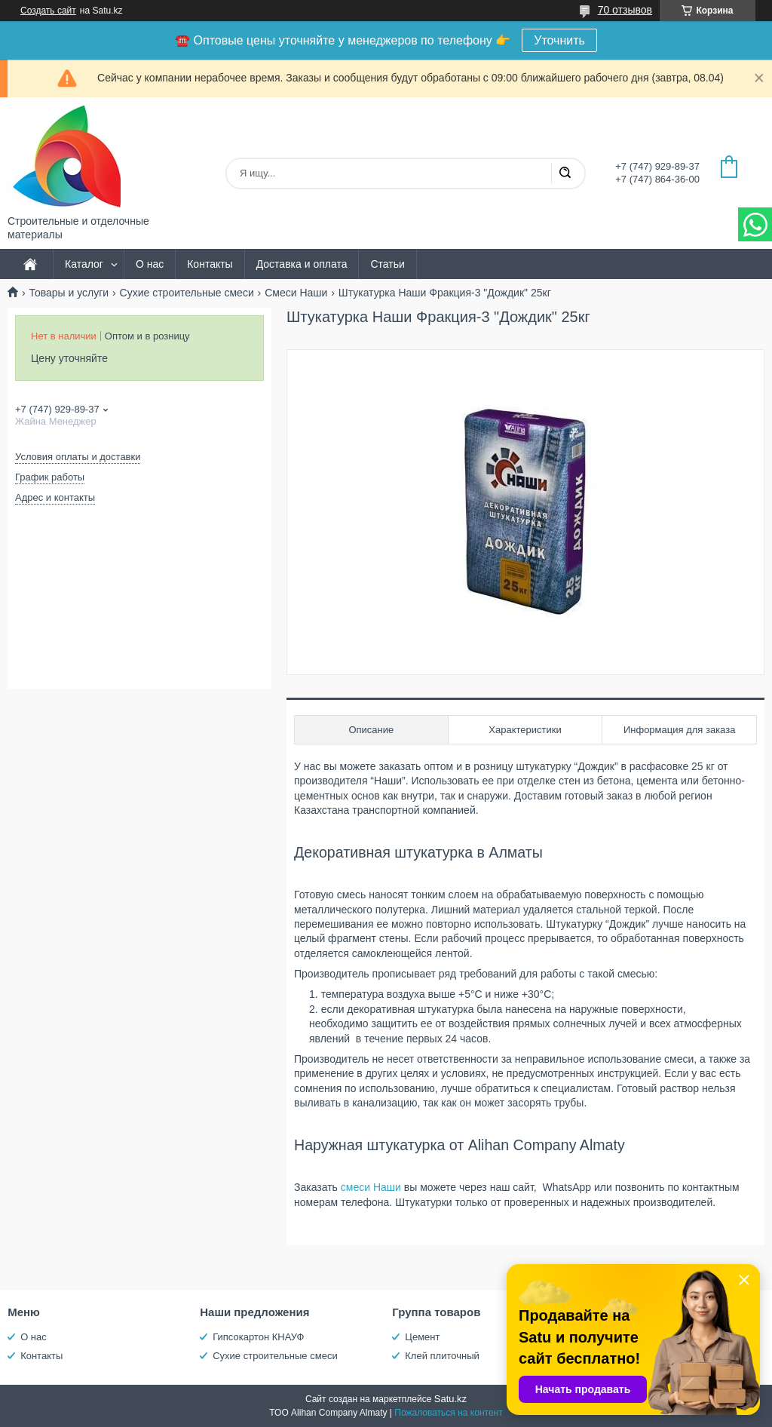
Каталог (84, 264)
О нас (150, 264)
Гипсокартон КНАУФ (258, 1337)
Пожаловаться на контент (448, 1412)
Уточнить (559, 40)
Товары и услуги (69, 293)
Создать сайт (48, 10)
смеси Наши (372, 1187)
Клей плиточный (442, 1355)
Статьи (387, 264)
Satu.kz (450, 1398)
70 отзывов (625, 10)
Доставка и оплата (302, 264)
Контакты (209, 264)
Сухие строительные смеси (187, 293)
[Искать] (564, 173)
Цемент (422, 1337)
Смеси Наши (296, 293)
